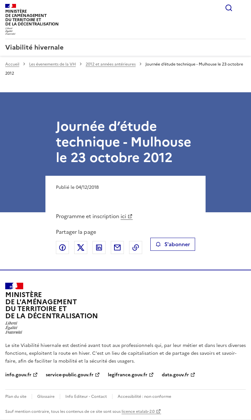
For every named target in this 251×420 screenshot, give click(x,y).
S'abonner (173, 244)
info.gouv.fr (18, 374)
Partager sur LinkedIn (99, 247)
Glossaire (46, 396)
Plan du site (15, 396)
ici (123, 216)
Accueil (12, 64)
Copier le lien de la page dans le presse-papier (135, 247)
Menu (241, 7)
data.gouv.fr (175, 374)
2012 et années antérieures (111, 64)
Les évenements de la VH (52, 64)
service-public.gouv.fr (69, 374)
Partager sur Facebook (62, 247)
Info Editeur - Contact (86, 396)
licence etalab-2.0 (138, 411)
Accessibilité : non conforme (144, 396)
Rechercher (228, 7)
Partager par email (117, 247)
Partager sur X (80, 247)
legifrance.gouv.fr (127, 374)
